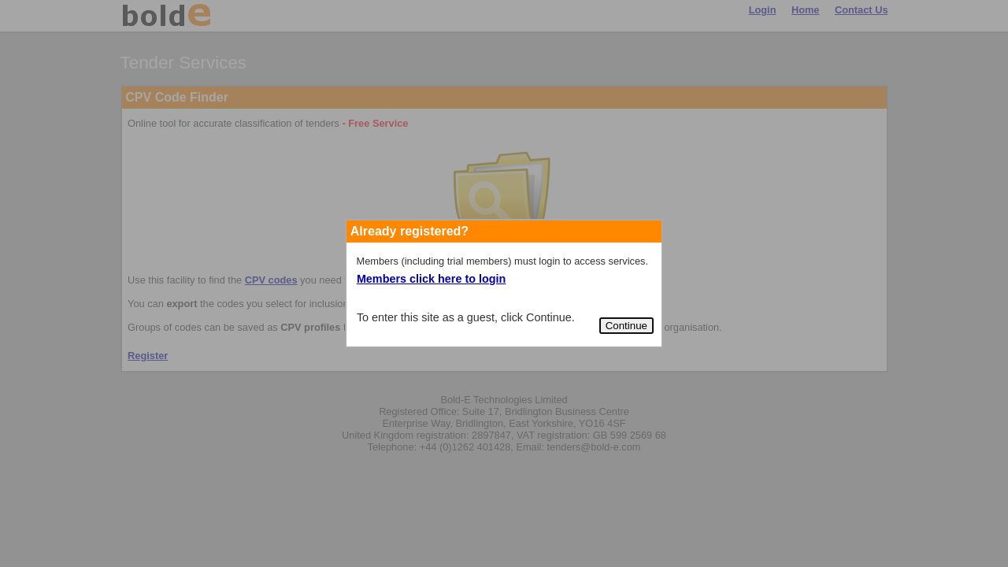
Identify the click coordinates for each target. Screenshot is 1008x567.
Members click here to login (431, 278)
